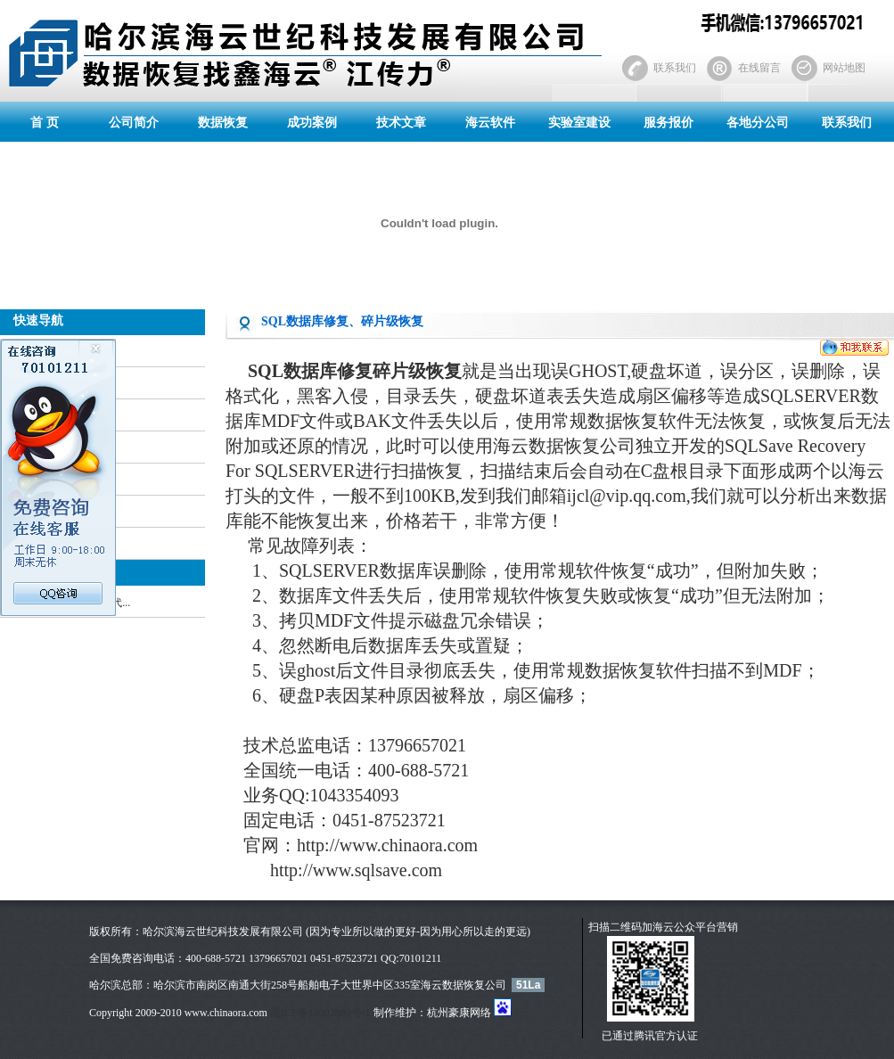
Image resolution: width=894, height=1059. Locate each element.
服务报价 (668, 122)
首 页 (44, 122)
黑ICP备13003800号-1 (320, 1012)
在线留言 (759, 68)
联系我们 (674, 68)
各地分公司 (757, 122)
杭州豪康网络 (459, 1012)
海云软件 (490, 122)
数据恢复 (223, 122)
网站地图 (844, 68)
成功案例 (312, 122)
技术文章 (401, 122)
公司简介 (134, 122)
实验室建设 (579, 122)
